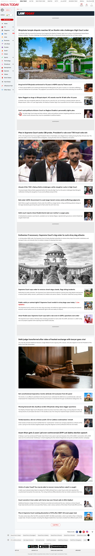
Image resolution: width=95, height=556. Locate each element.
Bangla (82, 1)
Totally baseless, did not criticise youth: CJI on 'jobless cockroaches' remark (45, 420)
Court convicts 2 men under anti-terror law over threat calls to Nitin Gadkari (45, 500)
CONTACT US (35, 550)
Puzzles (4, 47)
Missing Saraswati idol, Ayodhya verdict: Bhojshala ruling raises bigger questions (47, 407)
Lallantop (63, 1)
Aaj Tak (31, 1)
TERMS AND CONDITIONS (57, 550)
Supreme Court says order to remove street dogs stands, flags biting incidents (46, 289)
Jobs (4, 34)
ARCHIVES (78, 550)
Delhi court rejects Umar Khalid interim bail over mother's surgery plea (43, 213)
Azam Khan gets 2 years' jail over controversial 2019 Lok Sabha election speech (52, 433)
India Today (23, 1)
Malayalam (90, 1)
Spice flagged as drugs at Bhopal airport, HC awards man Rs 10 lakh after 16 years (47, 97)
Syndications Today (62, 554)
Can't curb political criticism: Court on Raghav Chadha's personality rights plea (46, 110)
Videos (4, 74)
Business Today (73, 1)
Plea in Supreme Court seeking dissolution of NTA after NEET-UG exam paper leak (47, 513)
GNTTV (56, 1)
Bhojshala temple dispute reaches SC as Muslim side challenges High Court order (53, 30)
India (4, 37)
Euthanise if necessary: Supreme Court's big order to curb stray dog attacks (51, 235)
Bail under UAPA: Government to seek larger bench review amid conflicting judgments (49, 200)
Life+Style (5, 44)
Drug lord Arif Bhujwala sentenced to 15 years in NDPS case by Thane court (45, 84)
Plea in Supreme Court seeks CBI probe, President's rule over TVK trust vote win (52, 133)
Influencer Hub (7, 86)
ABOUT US (16, 550)
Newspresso (6, 67)
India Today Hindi (40, 1)
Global (4, 54)
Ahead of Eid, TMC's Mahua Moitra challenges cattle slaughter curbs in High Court (47, 187)
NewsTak (50, 1)
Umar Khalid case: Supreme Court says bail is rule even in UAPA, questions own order (48, 316)
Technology (6, 61)
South (4, 51)
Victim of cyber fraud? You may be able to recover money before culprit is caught (47, 487)
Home (4, 23)
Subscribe (7, 19)
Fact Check (5, 82)
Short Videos (6, 78)
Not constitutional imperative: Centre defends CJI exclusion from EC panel (45, 394)
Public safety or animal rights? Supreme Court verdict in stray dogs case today (46, 302)
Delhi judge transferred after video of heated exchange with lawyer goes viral (51, 339)
